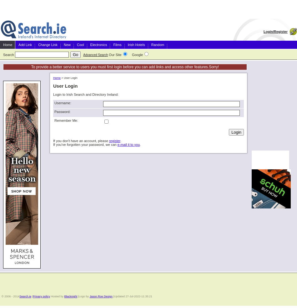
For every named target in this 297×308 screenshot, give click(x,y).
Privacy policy (41, 296)
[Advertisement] (270, 109)
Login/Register (276, 31)
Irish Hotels (136, 45)
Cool (80, 45)
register (114, 141)
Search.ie (25, 296)
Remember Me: (66, 120)
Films (117, 45)
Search (8, 55)
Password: (62, 112)
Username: (62, 103)
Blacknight (71, 296)
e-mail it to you (129, 144)
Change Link (48, 45)
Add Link (25, 45)
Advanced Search (95, 55)
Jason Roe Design (101, 296)
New (67, 45)
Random (157, 45)
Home (7, 45)
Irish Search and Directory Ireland (33, 30)
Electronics (98, 45)
